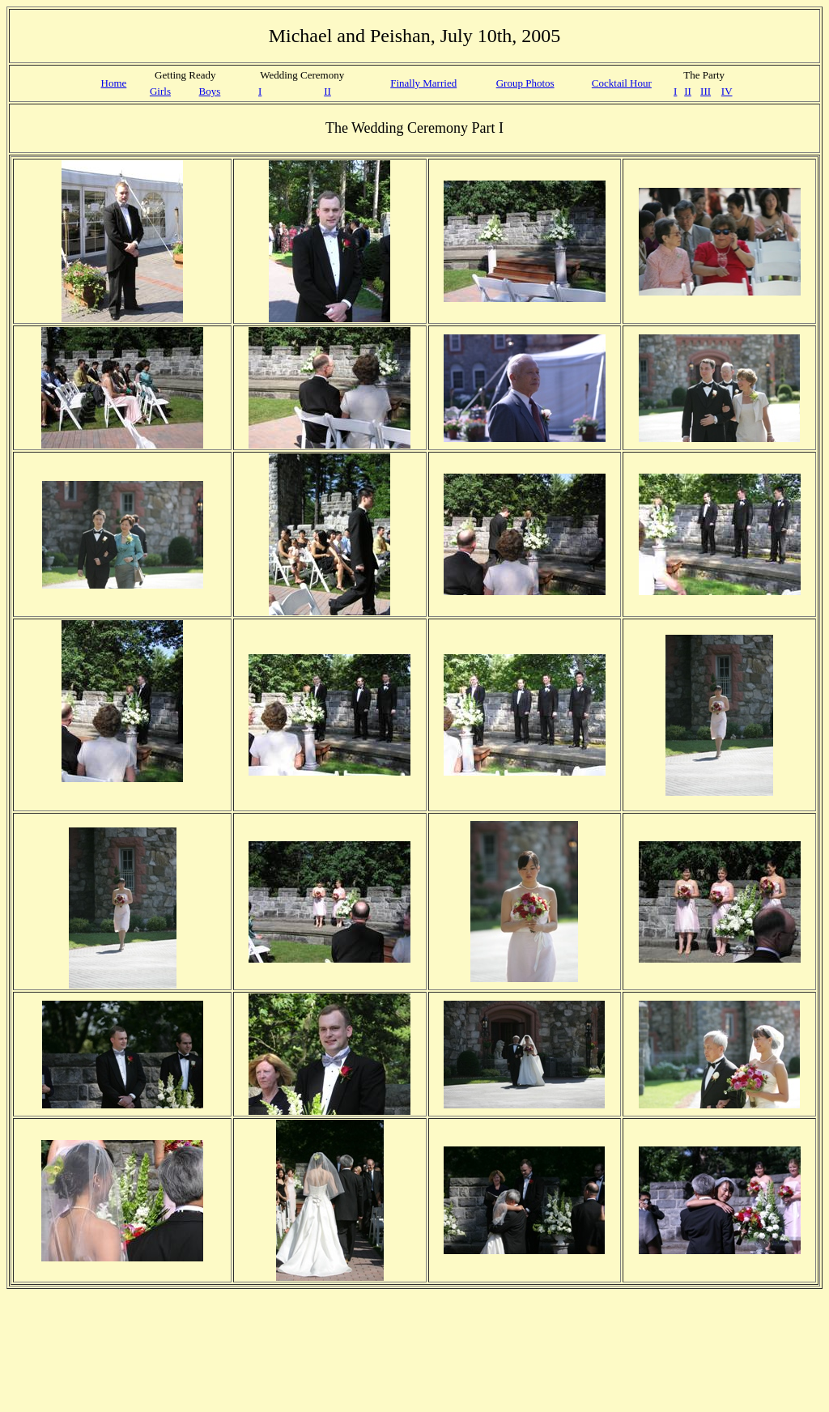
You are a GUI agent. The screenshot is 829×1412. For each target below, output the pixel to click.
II (327, 91)
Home (114, 83)
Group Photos (525, 83)
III (705, 91)
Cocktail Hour (622, 83)
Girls (160, 91)
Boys (210, 91)
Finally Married (423, 83)
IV (727, 91)
